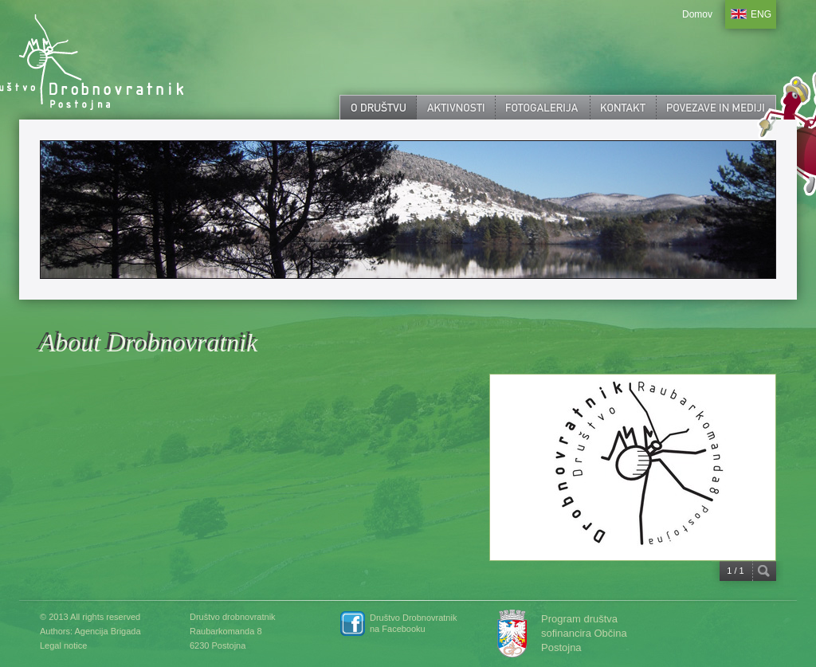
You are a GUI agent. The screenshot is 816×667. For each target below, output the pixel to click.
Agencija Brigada (107, 631)
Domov (697, 14)
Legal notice (63, 645)
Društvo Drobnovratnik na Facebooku (413, 623)
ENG (761, 14)
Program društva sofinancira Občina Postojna (584, 633)
